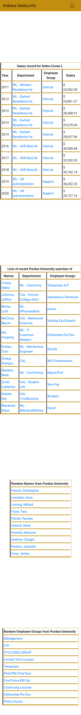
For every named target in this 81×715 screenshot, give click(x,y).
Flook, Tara (19, 512)
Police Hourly (13, 701)
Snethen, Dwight (22, 539)
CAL (23, 361)
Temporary (11, 666)
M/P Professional (60, 361)
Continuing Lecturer (18, 687)
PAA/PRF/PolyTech (17, 673)
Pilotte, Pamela (22, 519)
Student (53, 396)
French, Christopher (25, 491)
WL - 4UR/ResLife (25, 146)
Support (48, 181)
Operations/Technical (63, 297)
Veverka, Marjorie (23, 533)
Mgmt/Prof (55, 373)
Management (13, 638)
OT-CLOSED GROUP (17, 652)
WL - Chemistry (30, 285)
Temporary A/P (58, 285)
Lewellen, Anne (21, 498)
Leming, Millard (22, 505)
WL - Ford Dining (31, 373)
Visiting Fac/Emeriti (61, 321)
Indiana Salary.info (19, 5)
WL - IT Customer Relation (27, 335)
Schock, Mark (20, 526)
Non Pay (54, 384)
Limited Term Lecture (19, 659)
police (52, 309)
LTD (6, 645)
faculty (52, 349)
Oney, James (20, 553)
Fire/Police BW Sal (17, 680)
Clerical (48, 87)
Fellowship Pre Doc (61, 335)
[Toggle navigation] (72, 6)
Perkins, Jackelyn (23, 546)
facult (52, 408)
